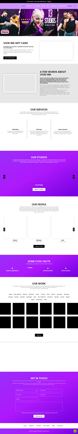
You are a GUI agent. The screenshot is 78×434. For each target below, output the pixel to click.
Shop (70, 6)
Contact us (53, 6)
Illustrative (66, 294)
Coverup (43, 294)
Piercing (39, 129)
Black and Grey (17, 294)
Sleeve (32, 299)
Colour (37, 294)
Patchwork (50, 297)
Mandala (22, 297)
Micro (35, 297)
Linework (16, 297)
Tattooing (15, 129)
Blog (44, 6)
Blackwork (31, 294)
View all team (39, 246)
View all (39, 335)
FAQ (48, 6)
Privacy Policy (45, 431)
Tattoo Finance (62, 6)
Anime (10, 294)
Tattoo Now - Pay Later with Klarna (39, 1)
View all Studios (39, 189)
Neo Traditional (42, 297)
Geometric (59, 294)
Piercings (56, 297)
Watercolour (39, 299)
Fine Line (53, 294)
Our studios (37, 6)
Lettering (10, 297)
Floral (48, 294)
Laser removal (62, 129)
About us (29, 6)
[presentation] (4, 177)
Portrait (62, 297)
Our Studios (46, 425)
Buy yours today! (10, 57)
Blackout (25, 294)
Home (23, 6)
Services (38, 425)
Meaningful (29, 297)
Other (45, 299)
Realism (68, 297)
